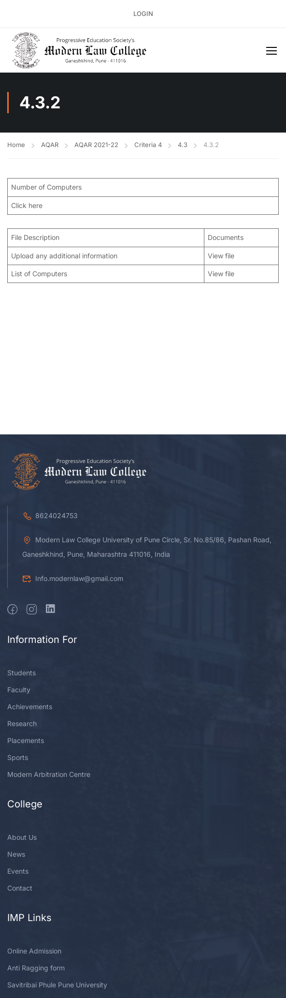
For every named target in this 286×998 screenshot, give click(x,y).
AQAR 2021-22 (96, 145)
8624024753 (50, 515)
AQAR (49, 145)
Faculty (18, 689)
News (16, 854)
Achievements (29, 706)
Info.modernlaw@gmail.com (72, 578)
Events (18, 871)
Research (22, 723)
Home (16, 145)
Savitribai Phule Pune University (57, 985)
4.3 (182, 145)
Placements (25, 740)
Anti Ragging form (36, 968)
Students (21, 673)
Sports (17, 757)
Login (143, 13)
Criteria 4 (148, 145)
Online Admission (34, 951)
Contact (19, 888)
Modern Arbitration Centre (48, 774)
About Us (22, 837)
